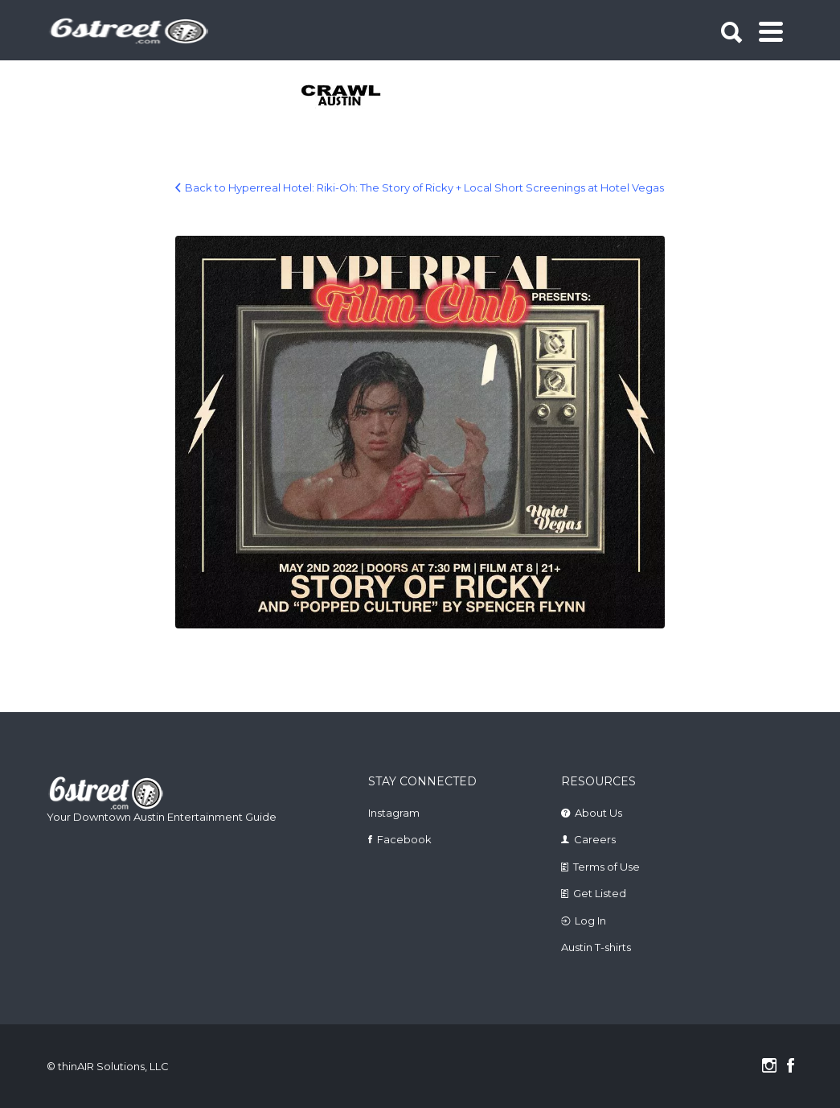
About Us (598, 812)
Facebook (404, 839)
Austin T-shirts (596, 947)
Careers (595, 839)
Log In (590, 920)
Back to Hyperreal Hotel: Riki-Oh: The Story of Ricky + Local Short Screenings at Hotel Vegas (424, 187)
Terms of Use (606, 866)
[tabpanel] (342, 96)
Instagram (394, 812)
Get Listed (599, 893)
